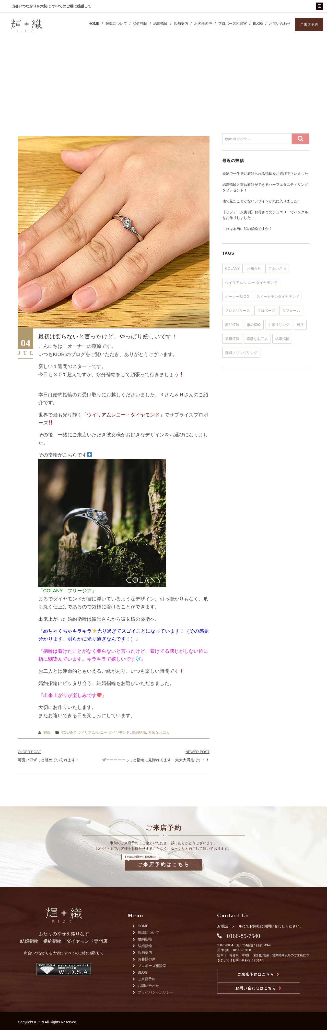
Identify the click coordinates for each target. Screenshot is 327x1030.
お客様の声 (202, 23)
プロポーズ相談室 (231, 23)
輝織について (115, 23)
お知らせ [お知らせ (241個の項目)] (254, 268)
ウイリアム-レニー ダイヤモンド (103, 732)
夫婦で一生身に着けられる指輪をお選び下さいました (265, 173)
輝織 (47, 732)
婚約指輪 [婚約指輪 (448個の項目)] (254, 325)
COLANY (68, 732)
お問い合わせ (278, 23)
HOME (93, 23)
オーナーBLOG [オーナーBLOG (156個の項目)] (237, 297)
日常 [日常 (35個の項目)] (300, 325)
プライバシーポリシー (155, 992)
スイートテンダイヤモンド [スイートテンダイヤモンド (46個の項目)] (277, 297)
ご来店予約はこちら (163, 850)
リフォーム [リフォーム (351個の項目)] (291, 311)
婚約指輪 (139, 23)
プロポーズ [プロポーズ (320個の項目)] (266, 311)
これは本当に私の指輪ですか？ (247, 229)
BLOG (257, 23)
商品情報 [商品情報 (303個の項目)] (232, 325)
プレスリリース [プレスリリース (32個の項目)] (237, 311)
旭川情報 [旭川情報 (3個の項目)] (232, 339)
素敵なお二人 (159, 732)
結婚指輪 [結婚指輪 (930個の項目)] (282, 339)
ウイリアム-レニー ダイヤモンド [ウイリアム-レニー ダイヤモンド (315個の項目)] (251, 282)
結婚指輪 (160, 23)
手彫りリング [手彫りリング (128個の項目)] (278, 325)
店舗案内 (180, 23)
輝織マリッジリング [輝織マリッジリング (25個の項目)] (241, 353)
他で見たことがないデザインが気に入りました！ (261, 201)
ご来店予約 (147, 979)
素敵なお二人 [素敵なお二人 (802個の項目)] (257, 339)
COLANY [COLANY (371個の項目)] (232, 268)
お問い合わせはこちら (255, 988)
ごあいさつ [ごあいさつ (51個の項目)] (277, 268)
